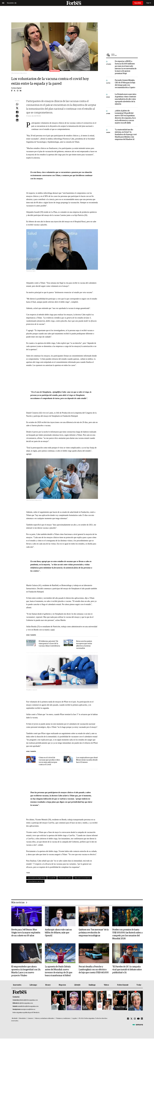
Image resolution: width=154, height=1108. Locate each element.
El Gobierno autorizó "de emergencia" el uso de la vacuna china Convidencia (49, 643)
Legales (74, 1018)
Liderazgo (33, 985)
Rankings (92, 985)
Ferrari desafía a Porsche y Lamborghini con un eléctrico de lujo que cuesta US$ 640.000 (94, 970)
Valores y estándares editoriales (44, 1018)
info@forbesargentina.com (25, 1003)
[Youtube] (138, 1018)
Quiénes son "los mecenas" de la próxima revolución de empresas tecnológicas (93, 933)
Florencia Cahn (65, 878)
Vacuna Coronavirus (82, 878)
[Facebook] (128, 1018)
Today (139, 985)
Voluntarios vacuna (35, 881)
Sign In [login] (149, 3)
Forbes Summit (122, 985)
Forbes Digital (16, 88)
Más (124, 54)
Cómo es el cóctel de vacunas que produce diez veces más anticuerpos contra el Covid (49, 761)
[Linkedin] (142, 1018)
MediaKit (14, 1018)
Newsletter (22, 1018)
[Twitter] (131, 1018)
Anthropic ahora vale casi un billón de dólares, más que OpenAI (58, 933)
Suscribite (137, 3)
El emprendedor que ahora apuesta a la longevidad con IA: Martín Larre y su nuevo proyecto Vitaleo (26, 971)
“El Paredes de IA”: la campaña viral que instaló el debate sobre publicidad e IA (127, 970)
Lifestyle (77, 985)
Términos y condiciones (63, 1018)
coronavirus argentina (36, 878)
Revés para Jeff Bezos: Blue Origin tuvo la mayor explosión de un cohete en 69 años (25, 933)
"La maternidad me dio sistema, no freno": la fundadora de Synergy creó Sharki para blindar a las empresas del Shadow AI (126, 134)
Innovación (17, 985)
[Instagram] (135, 1018)
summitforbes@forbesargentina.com (27, 1006)
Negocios (62, 985)
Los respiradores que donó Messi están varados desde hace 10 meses (87, 760)
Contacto (30, 1018)
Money (47, 985)
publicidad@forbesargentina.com (28, 1000)
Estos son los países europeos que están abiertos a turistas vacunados (84, 644)
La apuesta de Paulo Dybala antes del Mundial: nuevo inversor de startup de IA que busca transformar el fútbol (58, 971)
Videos (106, 985)
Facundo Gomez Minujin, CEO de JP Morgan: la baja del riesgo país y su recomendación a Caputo (125, 83)
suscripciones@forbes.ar (28, 1009)
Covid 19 (52, 878)
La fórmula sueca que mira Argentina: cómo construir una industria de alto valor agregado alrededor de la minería (125, 99)
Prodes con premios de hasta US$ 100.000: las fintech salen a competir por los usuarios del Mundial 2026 (127, 934)
